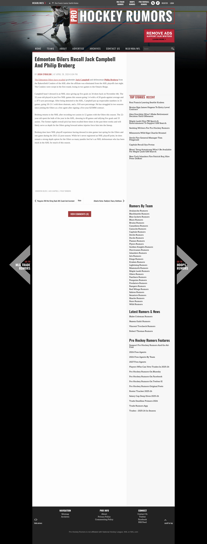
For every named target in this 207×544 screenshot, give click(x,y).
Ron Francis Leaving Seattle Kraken (66, 3)
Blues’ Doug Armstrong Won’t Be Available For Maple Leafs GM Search (150, 150)
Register (165, 3)
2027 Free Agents (137, 362)
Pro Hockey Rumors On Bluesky (145, 371)
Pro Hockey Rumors (42, 10)
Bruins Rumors (136, 223)
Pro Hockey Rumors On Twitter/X (145, 381)
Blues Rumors (136, 220)
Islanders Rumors (138, 253)
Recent (150, 97)
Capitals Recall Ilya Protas (142, 145)
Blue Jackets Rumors (139, 217)
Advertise (78, 48)
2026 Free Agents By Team (142, 357)
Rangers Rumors (137, 286)
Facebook (142, 519)
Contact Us (113, 48)
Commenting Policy (104, 519)
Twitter (142, 517)
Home (38, 48)
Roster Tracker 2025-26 (140, 391)
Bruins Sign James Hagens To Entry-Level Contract (149, 108)
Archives (95, 48)
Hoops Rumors (182, 265)
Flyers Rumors (136, 244)
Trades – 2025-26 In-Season (142, 411)
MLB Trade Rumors (23, 265)
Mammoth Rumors (138, 268)
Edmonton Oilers (41, 191)
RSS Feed (142, 522)
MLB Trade (120, 3)
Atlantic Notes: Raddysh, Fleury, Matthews (108, 200)
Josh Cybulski (45, 74)
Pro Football (144, 3)
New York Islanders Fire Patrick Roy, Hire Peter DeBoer (149, 157)
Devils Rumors (136, 235)
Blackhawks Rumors (139, 214)
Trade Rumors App (138, 406)
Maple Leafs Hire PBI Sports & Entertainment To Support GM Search (147, 122)
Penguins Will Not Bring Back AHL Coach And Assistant (55, 200)
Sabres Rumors (136, 292)
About (63, 48)
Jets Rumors (135, 256)
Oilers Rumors (136, 274)
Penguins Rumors (138, 280)
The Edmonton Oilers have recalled (50, 80)
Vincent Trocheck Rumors (142, 326)
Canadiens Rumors (138, 226)
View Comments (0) (79, 214)
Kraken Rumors (137, 262)
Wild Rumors (136, 304)
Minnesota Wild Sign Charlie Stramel (147, 133)
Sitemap (65, 514)
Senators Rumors (137, 295)
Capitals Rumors (137, 232)
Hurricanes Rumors (139, 250)
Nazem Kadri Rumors (139, 321)
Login (172, 3)
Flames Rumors (137, 241)
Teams (50, 48)
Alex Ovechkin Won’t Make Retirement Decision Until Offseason (148, 115)
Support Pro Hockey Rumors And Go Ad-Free (149, 346)
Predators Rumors (138, 283)
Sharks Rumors (136, 298)
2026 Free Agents (137, 352)
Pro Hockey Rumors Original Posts (146, 386)
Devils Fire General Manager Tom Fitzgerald (145, 139)
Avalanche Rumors (138, 211)
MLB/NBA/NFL (132, 48)
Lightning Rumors (138, 265)
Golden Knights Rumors (141, 247)
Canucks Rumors (137, 229)
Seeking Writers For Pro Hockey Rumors (149, 128)
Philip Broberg (111, 80)
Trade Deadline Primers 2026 (143, 401)
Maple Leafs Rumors (139, 271)
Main (79, 200)
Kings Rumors (136, 259)
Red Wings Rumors (138, 289)
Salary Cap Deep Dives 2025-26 (144, 396)
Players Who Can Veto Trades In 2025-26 (149, 367)
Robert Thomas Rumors (141, 331)
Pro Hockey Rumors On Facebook (145, 376)
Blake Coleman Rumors (141, 316)
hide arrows (38, 521)
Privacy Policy (104, 517)
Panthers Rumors (137, 277)
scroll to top (168, 521)
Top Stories (137, 97)
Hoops (132, 3)
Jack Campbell (82, 80)
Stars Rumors (135, 301)
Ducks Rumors (136, 238)
